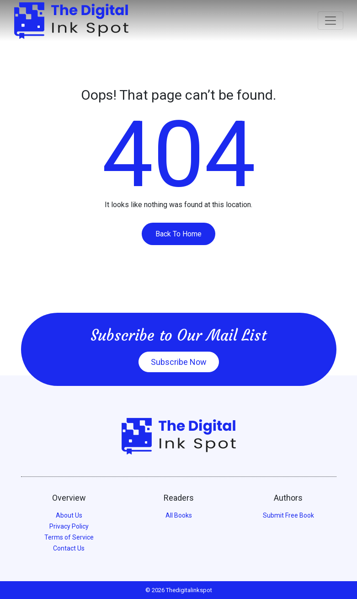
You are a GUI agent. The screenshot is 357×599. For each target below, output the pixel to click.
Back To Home (178, 234)
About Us (69, 515)
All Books (178, 515)
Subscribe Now (179, 362)
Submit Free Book (288, 515)
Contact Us (69, 548)
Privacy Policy (69, 526)
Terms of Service (69, 537)
